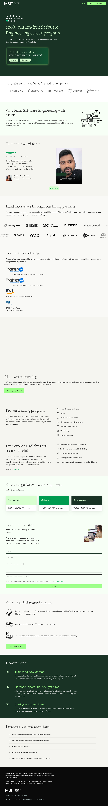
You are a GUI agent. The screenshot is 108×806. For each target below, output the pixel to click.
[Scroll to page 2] (53, 188)
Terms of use (17, 799)
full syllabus (15, 469)
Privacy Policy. (60, 581)
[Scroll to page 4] (57, 188)
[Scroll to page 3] (55, 188)
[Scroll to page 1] (50, 188)
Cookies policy (39, 799)
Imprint (7, 799)
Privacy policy (27, 799)
